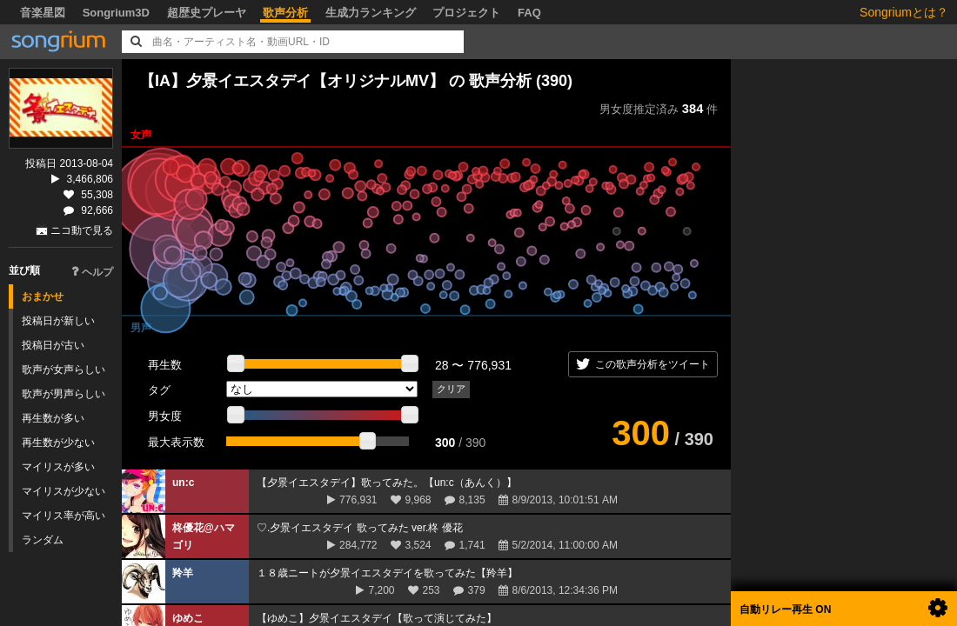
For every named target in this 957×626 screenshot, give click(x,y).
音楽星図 (42, 12)
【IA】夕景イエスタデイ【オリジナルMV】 (292, 81)
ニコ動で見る (81, 230)
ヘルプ (92, 272)
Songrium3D (116, 12)
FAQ (529, 12)
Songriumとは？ (904, 12)
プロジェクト (466, 12)
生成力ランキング (370, 12)
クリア (451, 388)
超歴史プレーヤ (206, 12)
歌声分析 (285, 12)
